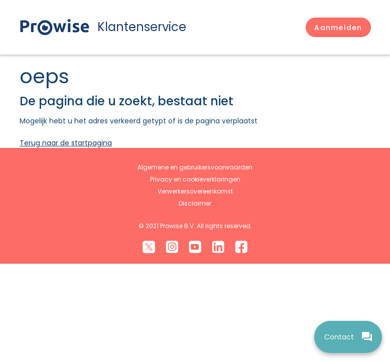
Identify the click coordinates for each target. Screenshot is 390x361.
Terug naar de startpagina (66, 143)
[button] (338, 28)
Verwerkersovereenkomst (195, 191)
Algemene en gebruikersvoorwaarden (195, 167)
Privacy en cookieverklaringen (195, 179)
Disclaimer (195, 203)
